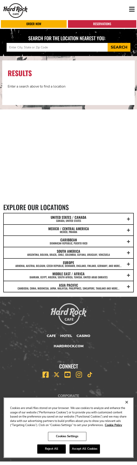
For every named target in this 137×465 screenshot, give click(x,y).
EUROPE (68, 264)
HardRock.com (69, 346)
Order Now (33, 23)
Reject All (51, 449)
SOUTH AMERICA (68, 252)
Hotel (66, 335)
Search (119, 47)
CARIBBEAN (68, 241)
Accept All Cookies (84, 449)
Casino (83, 335)
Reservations (102, 23)
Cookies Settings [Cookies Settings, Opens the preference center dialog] (67, 436)
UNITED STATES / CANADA (68, 219)
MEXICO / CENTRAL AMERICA (68, 230)
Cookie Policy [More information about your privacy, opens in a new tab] (113, 425)
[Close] (127, 402)
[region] (69, 427)
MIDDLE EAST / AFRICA (68, 275)
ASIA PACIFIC (68, 286)
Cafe (51, 335)
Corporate (68, 395)
